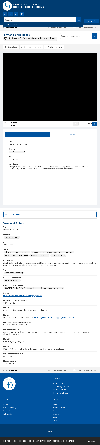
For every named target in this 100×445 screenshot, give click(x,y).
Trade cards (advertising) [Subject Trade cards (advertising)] (39, 255)
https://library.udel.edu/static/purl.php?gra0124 (22, 295)
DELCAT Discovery (9, 408)
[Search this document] (76, 36)
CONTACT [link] (56, 378)
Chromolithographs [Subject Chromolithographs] (58, 255)
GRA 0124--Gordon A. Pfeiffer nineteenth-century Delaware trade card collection (29, 39)
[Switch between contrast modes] (22, 14)
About (55, 417)
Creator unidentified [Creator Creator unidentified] (17, 152)
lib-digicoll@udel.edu (60, 393)
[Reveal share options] (10, 14)
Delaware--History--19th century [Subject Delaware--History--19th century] (16, 255)
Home (55, 405)
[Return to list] (15, 28)
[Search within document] (94, 36)
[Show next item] (94, 124)
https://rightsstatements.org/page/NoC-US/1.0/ (54, 317)
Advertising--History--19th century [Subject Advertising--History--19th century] (17, 252)
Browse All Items (59, 408)
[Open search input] (5, 14)
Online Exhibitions (9, 411)
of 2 (90, 123)
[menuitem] (50, 431)
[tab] (27, 134)
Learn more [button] (68, 441)
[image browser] (12, 124)
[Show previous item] (75, 124)
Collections (57, 411)
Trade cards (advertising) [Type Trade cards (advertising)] (14, 273)
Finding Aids (7, 414)
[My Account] (16, 14)
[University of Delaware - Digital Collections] (23, 6)
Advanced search (10, 24)
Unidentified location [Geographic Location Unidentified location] (12, 280)
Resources (56, 414)
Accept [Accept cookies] (91, 441)
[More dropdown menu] (91, 21)
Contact (55, 420)
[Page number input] (83, 124)
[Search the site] (40, 19)
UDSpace (6, 405)
